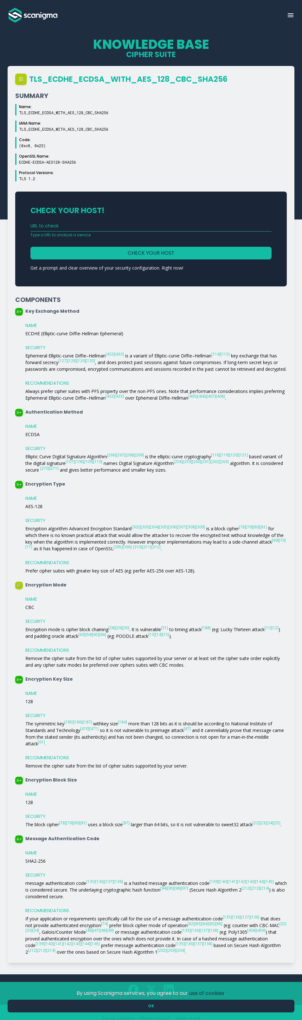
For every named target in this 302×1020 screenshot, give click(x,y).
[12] (275, 628)
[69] (275, 540)
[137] (109, 881)
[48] (103, 930)
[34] (35, 930)
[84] (205, 923)
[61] (41, 742)
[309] (200, 527)
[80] (256, 527)
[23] (263, 823)
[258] (178, 461)
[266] (111, 455)
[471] (94, 728)
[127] (62, 360)
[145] (269, 881)
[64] (88, 634)
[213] (255, 888)
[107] (70, 461)
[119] (224, 455)
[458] (251, 930)
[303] (145, 527)
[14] (158, 634)
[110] (97, 461)
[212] (246, 888)
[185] (69, 722)
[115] (225, 354)
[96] (177, 888)
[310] (137, 547)
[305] (163, 527)
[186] (78, 722)
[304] (154, 527)
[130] (90, 360)
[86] (218, 923)
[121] (243, 455)
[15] (165, 634)
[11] (268, 628)
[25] (276, 823)
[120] (234, 455)
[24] (270, 823)
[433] (119, 354)
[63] (81, 634)
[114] (216, 354)
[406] (202, 396)
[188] (206, 628)
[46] (89, 930)
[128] (72, 360)
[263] (224, 461)
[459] (261, 930)
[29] (118, 628)
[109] (88, 461)
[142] (241, 881)
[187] (87, 722)
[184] (122, 722)
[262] (215, 461)
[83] (198, 923)
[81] (263, 527)
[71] (28, 547)
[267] (120, 455)
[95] (170, 888)
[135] (90, 881)
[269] (139, 455)
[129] (81, 360)
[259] (187, 461)
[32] (283, 923)
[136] (100, 881)
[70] (282, 540)
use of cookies (206, 993)
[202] (162, 950)
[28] (111, 628)
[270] (44, 468)
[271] (54, 468)
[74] (104, 923)
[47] (96, 930)
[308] (191, 527)
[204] (180, 950)
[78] (242, 527)
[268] (130, 455)
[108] (79, 461)
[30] (125, 628)
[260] (196, 461)
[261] (205, 461)
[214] (264, 888)
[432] (110, 354)
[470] (84, 728)
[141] (232, 881)
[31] (164, 628)
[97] (184, 888)
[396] (127, 547)
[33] (28, 930)
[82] (191, 923)
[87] (126, 823)
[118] (215, 455)
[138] (118, 881)
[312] (156, 547)
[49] (110, 930)
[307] (182, 527)
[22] (256, 823)
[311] (146, 547)
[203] (171, 950)
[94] (163, 888)
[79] (249, 527)
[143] (250, 881)
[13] (151, 634)
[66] (102, 634)
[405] (192, 396)
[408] (220, 396)
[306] (172, 527)
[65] (95, 634)
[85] (212, 923)
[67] (187, 728)
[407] (211, 396)
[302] (136, 527)
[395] (118, 547)
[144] (260, 881)
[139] (214, 881)
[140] (223, 881)
